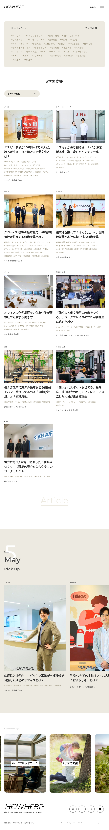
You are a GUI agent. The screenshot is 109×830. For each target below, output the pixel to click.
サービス (7, 192)
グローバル (64, 51)
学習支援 (19, 172)
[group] (25, 763)
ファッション (60, 107)
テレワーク (17, 36)
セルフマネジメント (70, 157)
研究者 (64, 40)
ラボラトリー (41, 47)
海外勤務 (79, 47)
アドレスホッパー (20, 44)
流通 (63, 347)
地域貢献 (81, 55)
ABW (43, 51)
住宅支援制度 (19, 169)
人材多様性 (50, 44)
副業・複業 (54, 36)
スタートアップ (81, 51)
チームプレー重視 (20, 55)
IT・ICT (7, 421)
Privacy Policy (66, 823)
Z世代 (74, 40)
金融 (5, 347)
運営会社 (7, 823)
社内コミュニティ (71, 36)
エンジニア (17, 242)
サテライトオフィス (21, 47)
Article (93, 7)
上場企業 (69, 55)
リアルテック (18, 40)
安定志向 (29, 59)
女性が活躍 (74, 44)
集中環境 (60, 167)
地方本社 (67, 47)
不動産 (58, 272)
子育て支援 (32, 51)
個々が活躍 (56, 55)
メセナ (18, 402)
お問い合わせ (29, 823)
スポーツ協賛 (10, 246)
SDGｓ (8, 242)
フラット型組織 (75, 161)
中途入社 (37, 44)
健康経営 (53, 40)
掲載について (17, 823)
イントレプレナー (37, 40)
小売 (88, 164)
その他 (58, 347)
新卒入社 (88, 44)
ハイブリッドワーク (36, 36)
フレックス (17, 51)
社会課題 (34, 175)
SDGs (52, 51)
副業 (77, 249)
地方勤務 (55, 47)
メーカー (7, 107)
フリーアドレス (40, 55)
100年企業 (61, 242)
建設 (63, 272)
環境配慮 (17, 175)
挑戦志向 (16, 59)
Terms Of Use (78, 823)
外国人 (62, 44)
